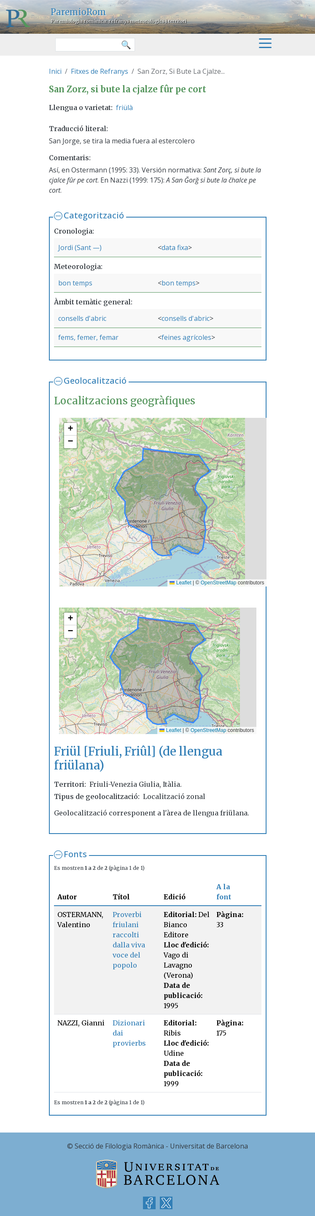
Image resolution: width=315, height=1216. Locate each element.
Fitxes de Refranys (99, 71)
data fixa (175, 247)
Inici (55, 71)
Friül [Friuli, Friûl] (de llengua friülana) (138, 758)
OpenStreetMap (219, 583)
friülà (124, 107)
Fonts (75, 854)
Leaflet (180, 583)
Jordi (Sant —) (80, 247)
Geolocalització (95, 380)
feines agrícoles (186, 337)
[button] (70, 429)
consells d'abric (82, 318)
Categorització (94, 215)
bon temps (75, 283)
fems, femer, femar (88, 337)
